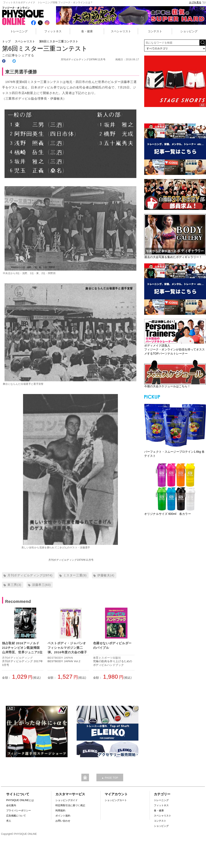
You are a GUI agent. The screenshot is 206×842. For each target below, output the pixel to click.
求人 (8, 820)
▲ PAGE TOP (109, 777)
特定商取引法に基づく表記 (70, 805)
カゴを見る (197, 3)
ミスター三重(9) (75, 575)
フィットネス (53, 31)
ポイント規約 (62, 815)
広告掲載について (16, 815)
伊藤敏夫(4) (105, 575)
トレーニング (19, 31)
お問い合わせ (62, 820)
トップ (6, 41)
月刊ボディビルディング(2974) (30, 575)
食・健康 (87, 31)
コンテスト (155, 31)
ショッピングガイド (66, 800)
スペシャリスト (121, 31)
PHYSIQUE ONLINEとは (20, 800)
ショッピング (189, 31)
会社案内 (11, 805)
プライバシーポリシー (18, 810)
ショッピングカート (116, 800)
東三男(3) (14, 584)
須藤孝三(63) (41, 584)
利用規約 (60, 810)
